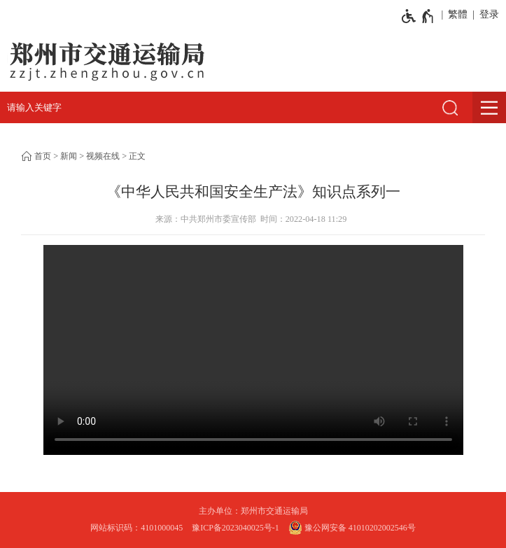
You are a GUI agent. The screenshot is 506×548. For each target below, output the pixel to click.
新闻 (68, 156)
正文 (137, 156)
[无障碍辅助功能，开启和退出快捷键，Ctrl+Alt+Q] (418, 16)
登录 (489, 14)
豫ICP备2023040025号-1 (235, 528)
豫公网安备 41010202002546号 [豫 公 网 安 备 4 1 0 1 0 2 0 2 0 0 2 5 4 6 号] (352, 528)
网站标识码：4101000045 (136, 528)
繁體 (458, 14)
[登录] (487, 14)
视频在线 (103, 156)
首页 (42, 156)
